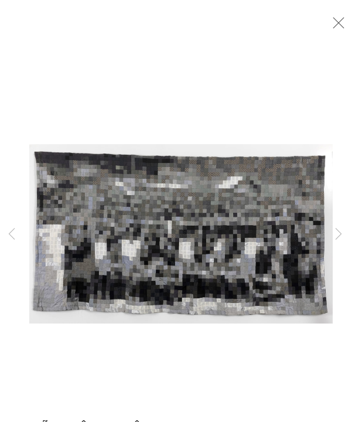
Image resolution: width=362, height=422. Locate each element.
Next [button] (338, 234)
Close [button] (335, 26)
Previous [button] (11, 234)
